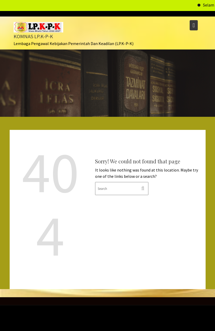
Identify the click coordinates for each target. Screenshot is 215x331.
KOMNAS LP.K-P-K (33, 36)
